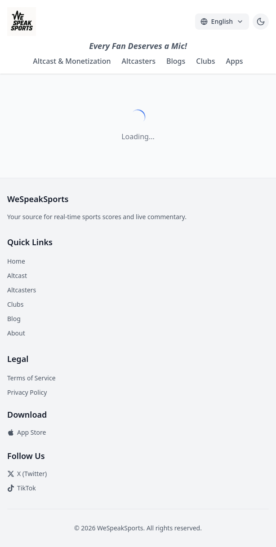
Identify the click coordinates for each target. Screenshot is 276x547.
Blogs (175, 61)
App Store (26, 432)
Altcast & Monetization (72, 61)
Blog (14, 318)
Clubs (205, 61)
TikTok (21, 488)
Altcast (17, 275)
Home (16, 261)
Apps (234, 61)
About (16, 333)
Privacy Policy (27, 392)
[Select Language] (222, 21)
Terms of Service (31, 378)
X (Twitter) (27, 473)
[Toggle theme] (261, 21)
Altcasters (138, 61)
